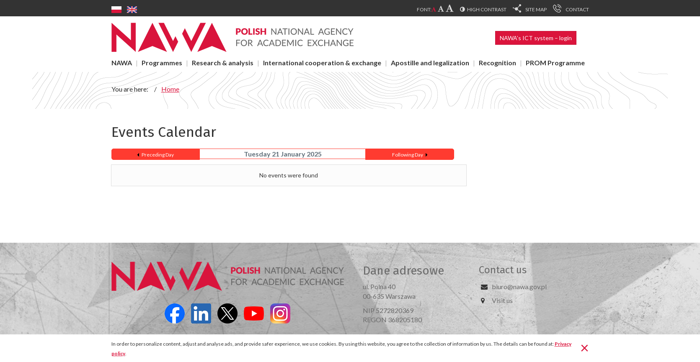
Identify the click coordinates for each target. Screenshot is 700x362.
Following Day (407, 154)
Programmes (162, 63)
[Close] (584, 347)
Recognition (497, 63)
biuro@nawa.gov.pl (519, 286)
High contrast (486, 9)
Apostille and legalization (430, 63)
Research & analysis (222, 63)
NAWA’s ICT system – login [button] (536, 37)
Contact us (503, 270)
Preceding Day (158, 154)
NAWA (121, 63)
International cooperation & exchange (322, 63)
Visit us (502, 300)
